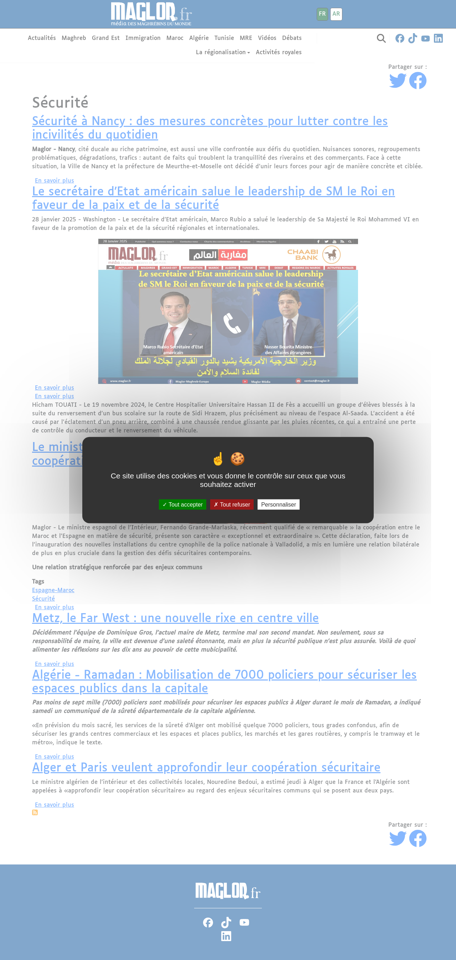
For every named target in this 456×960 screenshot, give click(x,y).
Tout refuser (232, 505)
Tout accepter (182, 505)
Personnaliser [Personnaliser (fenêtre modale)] (278, 505)
